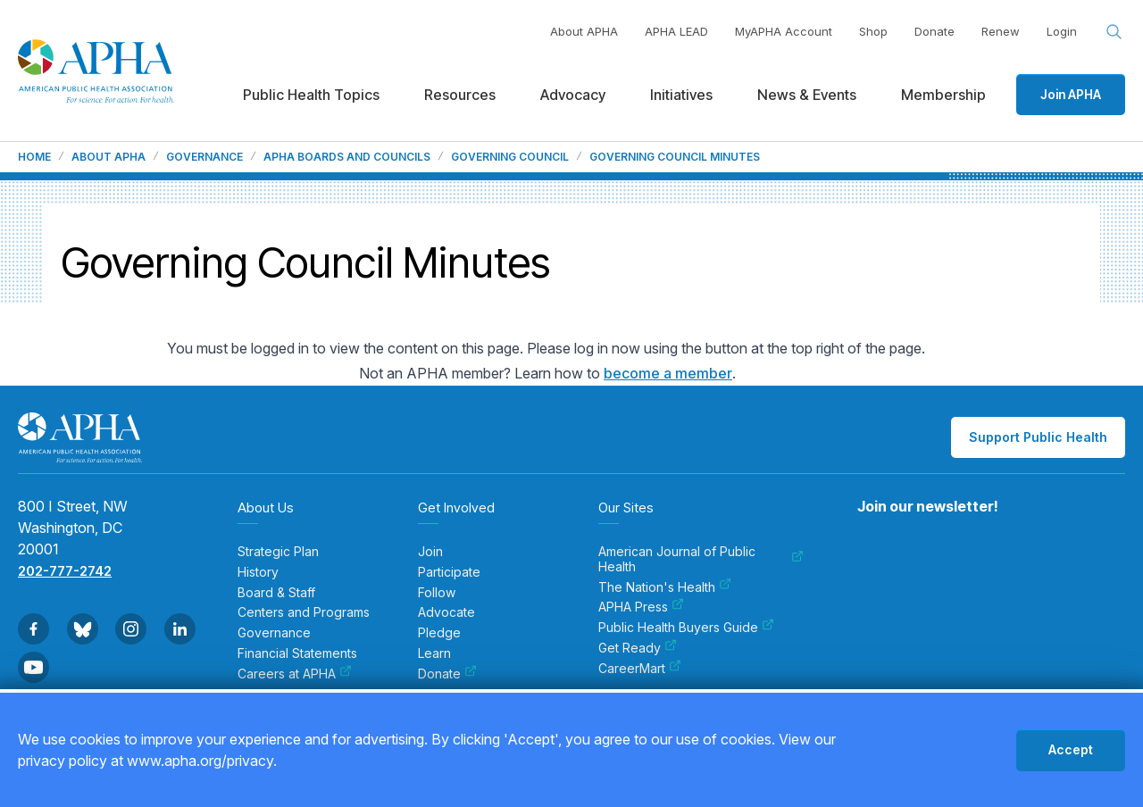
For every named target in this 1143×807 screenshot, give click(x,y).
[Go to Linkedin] (180, 629)
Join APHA (1070, 94)
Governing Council (510, 157)
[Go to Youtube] (33, 667)
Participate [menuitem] (449, 572)
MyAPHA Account (783, 31)
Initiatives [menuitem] (681, 95)
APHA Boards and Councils (346, 157)
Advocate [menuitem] (446, 612)
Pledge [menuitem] (439, 633)
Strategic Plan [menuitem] (278, 552)
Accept (1070, 749)
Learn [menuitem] (434, 653)
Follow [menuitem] (436, 593)
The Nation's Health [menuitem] (664, 587)
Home (34, 157)
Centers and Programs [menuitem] (304, 612)
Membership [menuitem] (943, 95)
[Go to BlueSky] (82, 629)
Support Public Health (1038, 437)
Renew (1000, 31)
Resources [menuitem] (460, 95)
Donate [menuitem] (447, 674)
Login (1062, 31)
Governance (204, 157)
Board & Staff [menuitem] (276, 593)
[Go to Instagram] (130, 629)
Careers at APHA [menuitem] (295, 674)
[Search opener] (1114, 32)
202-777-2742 (65, 570)
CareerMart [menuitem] (639, 668)
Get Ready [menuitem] (637, 648)
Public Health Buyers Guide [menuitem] (686, 627)
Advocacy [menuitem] (572, 95)
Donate (934, 31)
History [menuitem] (258, 572)
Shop (873, 31)
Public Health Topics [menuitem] (311, 95)
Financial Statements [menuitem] (297, 653)
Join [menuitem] (430, 552)
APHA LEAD (676, 31)
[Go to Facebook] (33, 629)
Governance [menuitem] (274, 633)
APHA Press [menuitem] (641, 607)
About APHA (584, 31)
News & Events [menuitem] (806, 95)
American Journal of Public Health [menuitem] (701, 559)
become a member (668, 373)
